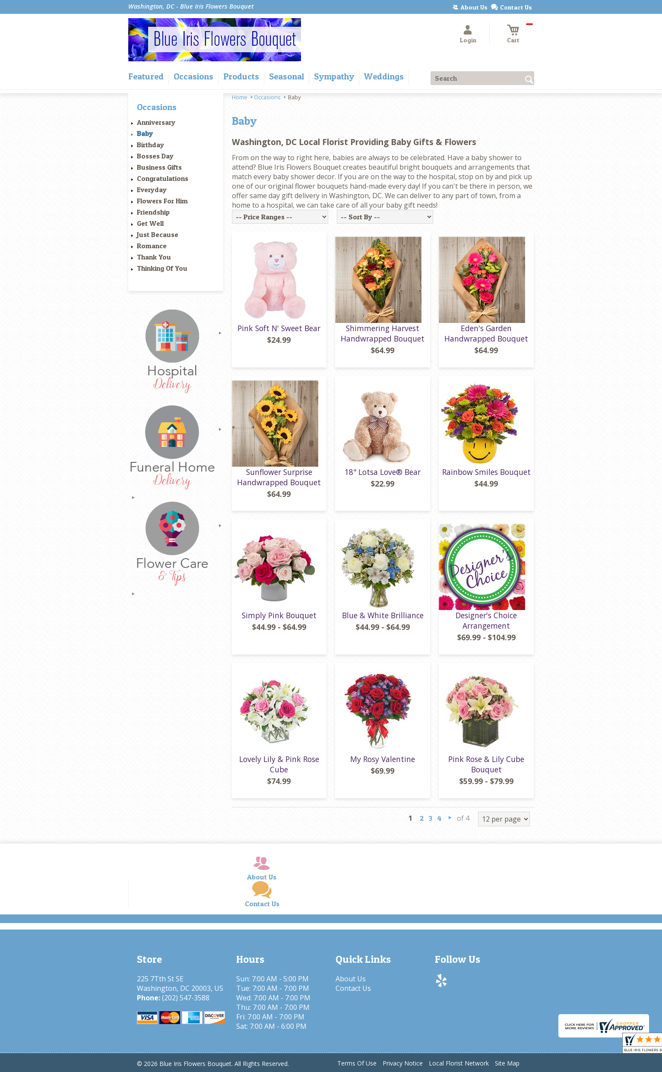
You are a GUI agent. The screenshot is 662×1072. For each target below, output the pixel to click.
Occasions (267, 97)
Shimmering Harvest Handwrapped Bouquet (382, 333)
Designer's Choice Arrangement (486, 620)
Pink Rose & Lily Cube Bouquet (486, 764)
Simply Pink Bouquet (279, 615)
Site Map (507, 1063)
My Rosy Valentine (382, 759)
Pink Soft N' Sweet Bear (279, 328)
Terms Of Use (357, 1063)
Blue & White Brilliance (383, 615)
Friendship (153, 212)
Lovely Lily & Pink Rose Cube (279, 764)
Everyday (152, 189)
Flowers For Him (162, 200)
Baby (145, 133)
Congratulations (162, 178)
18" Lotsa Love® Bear (383, 472)
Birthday (150, 144)
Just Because (157, 234)
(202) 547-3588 (185, 997)
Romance (152, 245)
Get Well (150, 223)
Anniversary (156, 122)
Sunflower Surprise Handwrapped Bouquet (279, 477)
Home (239, 97)
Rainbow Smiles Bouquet (486, 472)
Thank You (154, 257)
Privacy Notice (403, 1063)
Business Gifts (159, 167)
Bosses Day (155, 156)
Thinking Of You (162, 268)
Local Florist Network (459, 1063)
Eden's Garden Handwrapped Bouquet (486, 333)
